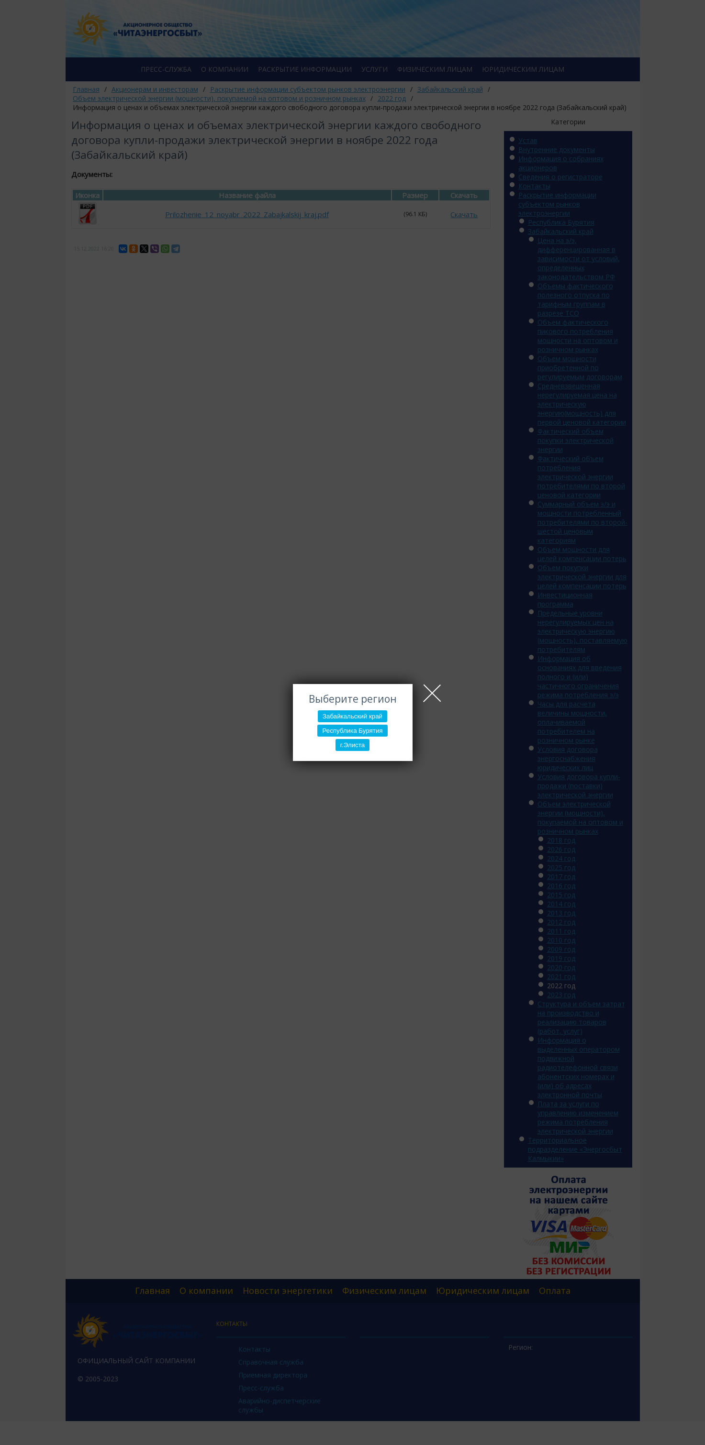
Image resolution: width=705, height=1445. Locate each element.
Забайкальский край (352, 716)
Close (432, 693)
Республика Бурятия (352, 730)
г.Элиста (352, 745)
